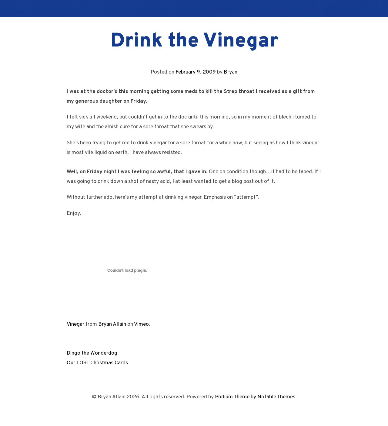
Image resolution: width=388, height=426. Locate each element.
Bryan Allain (112, 324)
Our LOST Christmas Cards (97, 362)
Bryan (230, 72)
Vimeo (141, 324)
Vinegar (75, 324)
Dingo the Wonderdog (92, 353)
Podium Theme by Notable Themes (255, 396)
